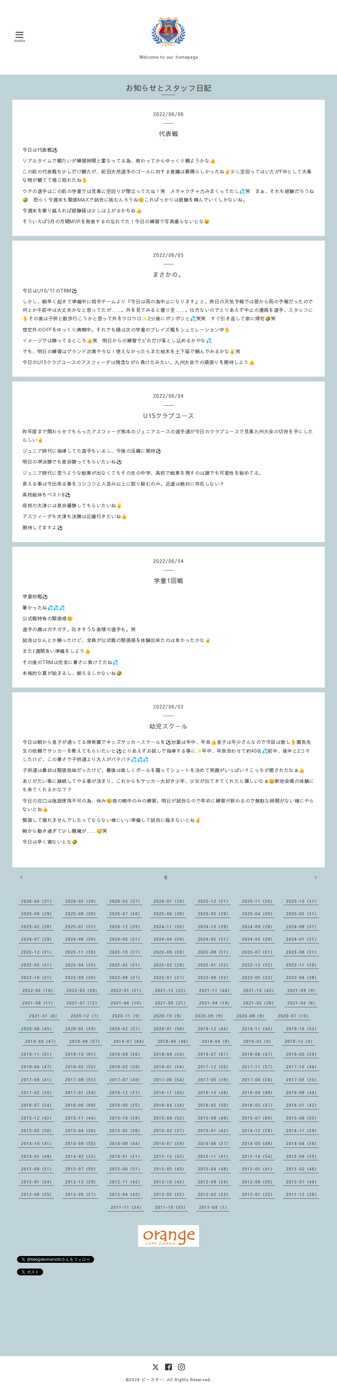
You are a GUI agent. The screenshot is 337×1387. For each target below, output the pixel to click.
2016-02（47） (258, 1105)
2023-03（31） (125, 965)
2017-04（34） (258, 1079)
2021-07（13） (83, 1003)
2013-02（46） (302, 1169)
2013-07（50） (81, 1169)
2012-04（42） (125, 1194)
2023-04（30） (81, 965)
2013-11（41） (214, 1156)
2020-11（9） (127, 1015)
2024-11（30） (170, 926)
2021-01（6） (44, 1015)
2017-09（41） (37, 1079)
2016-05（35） (125, 1105)
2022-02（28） (83, 990)
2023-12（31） (37, 952)
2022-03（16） (38, 990)
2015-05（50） (37, 1130)
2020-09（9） (210, 1015)
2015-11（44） (81, 1118)
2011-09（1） (214, 1207)
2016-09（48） (258, 1092)
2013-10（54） (258, 1156)
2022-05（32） (258, 977)
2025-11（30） (258, 901)
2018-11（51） (37, 1054)
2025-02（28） (37, 926)
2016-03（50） (214, 1105)
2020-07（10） (294, 1015)
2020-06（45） (37, 1028)
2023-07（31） (258, 952)
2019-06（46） (174, 1041)
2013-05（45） (170, 1169)
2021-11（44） (215, 990)
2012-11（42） (125, 1181)
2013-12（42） (170, 1156)
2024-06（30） (81, 939)
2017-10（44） (302, 1066)
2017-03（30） (302, 1079)
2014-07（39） (170, 1143)
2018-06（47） (258, 1054)
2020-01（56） (170, 1028)
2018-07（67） (214, 1054)
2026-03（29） (81, 901)
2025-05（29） (214, 913)
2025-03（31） (302, 913)
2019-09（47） (41, 1041)
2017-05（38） (214, 1079)
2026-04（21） (37, 901)
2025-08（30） (81, 913)
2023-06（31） (302, 952)
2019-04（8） (217, 1041)
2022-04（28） (302, 977)
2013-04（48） (214, 1169)
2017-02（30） (37, 1092)
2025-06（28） (170, 913)
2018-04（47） (37, 1066)
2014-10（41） (37, 1143)
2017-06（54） (170, 1079)
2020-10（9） (169, 1015)
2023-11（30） (81, 952)
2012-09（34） (214, 1181)
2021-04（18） (215, 1003)
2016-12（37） (125, 1092)
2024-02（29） (258, 939)
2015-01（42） (214, 1130)
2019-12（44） (214, 1028)
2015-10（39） (125, 1118)
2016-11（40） (170, 1092)
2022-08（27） (125, 977)
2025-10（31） (302, 901)
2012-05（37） (81, 1194)
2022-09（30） (81, 977)
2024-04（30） (170, 939)
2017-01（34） (81, 1092)
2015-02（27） (170, 1130)
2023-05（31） (37, 965)
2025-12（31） (214, 901)
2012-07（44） (302, 1181)
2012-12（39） (81, 1181)
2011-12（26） (302, 1194)
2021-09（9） (302, 990)
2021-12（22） (171, 990)
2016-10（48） (214, 1092)
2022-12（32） (258, 965)
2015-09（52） (170, 1118)
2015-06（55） (302, 1118)
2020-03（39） (81, 1028)
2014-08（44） (125, 1143)
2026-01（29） (170, 901)
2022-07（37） (170, 977)
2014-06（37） (214, 1143)
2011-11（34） (127, 1207)
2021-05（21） (171, 1003)
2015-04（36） (81, 1130)
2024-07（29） (37, 939)
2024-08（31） (302, 926)
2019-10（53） (302, 1028)
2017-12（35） (214, 1066)
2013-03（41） (258, 1169)
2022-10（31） (37, 977)
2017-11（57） (258, 1066)
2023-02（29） (170, 965)
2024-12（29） (125, 926)
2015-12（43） (37, 1118)
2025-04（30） (258, 913)
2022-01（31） (127, 990)
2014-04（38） (302, 1143)
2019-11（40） (258, 1028)
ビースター (153, 1379)
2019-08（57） (85, 1041)
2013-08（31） (37, 1169)
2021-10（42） (259, 990)
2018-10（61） (81, 1054)
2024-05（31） (125, 939)
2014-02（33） (81, 1156)
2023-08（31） (214, 952)
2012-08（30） (258, 1181)
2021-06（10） (127, 1003)
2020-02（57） (125, 1028)
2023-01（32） (214, 965)
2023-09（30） (170, 952)
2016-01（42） (302, 1105)
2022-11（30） (302, 965)
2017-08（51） (81, 1079)
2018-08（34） (170, 1054)
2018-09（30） (125, 1054)
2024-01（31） (302, 939)
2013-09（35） (302, 1156)
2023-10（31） (125, 952)
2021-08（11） (38, 1003)
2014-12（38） (258, 1130)
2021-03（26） (259, 1003)
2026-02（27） (125, 901)
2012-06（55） (37, 1194)
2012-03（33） (170, 1194)
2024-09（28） (258, 926)
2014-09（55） (81, 1143)
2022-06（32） (214, 977)
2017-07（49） (125, 1079)
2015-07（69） (258, 1118)
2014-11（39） (302, 1130)
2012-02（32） (214, 1194)
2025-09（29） (37, 913)
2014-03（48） (37, 1156)
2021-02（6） (302, 1003)
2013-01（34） (37, 1181)
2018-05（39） (302, 1054)
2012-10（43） (170, 1181)
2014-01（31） (125, 1156)
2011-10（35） (171, 1207)
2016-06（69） (81, 1105)
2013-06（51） (125, 1169)
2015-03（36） (125, 1130)
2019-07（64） (129, 1041)
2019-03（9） (258, 1041)
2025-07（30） (125, 913)
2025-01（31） (81, 926)
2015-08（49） (214, 1118)
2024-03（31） (214, 939)
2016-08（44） (302, 1092)
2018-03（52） (81, 1066)
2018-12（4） (300, 1041)
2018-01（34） (170, 1066)
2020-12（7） (86, 1015)
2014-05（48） (258, 1143)
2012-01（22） (258, 1194)
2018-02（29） (125, 1066)
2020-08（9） (251, 1015)
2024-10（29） (214, 926)
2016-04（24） (170, 1105)
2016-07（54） (37, 1105)
